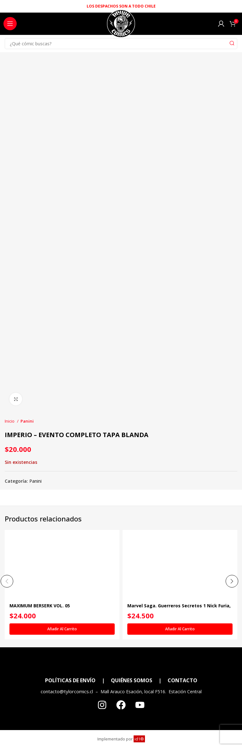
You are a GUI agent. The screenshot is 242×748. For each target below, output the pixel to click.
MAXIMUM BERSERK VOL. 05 (39, 606)
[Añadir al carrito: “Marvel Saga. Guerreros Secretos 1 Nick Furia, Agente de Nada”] (180, 629)
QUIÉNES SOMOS (131, 680)
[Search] (121, 43)
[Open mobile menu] (10, 23)
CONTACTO (182, 680)
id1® (139, 739)
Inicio (10, 421)
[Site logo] (121, 25)
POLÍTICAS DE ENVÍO (70, 680)
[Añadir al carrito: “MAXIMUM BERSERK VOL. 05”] (62, 629)
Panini (27, 421)
